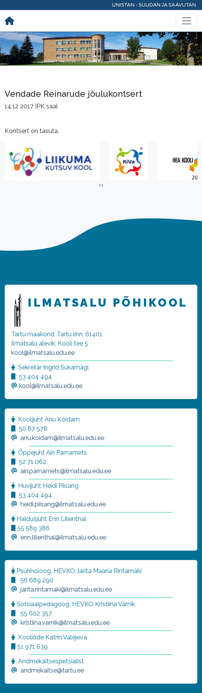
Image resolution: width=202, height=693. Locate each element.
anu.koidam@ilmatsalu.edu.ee (62, 438)
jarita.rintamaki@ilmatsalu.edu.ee (66, 589)
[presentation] (100, 185)
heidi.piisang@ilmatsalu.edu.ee (63, 504)
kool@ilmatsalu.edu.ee (43, 352)
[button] (15, 677)
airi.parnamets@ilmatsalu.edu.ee (65, 471)
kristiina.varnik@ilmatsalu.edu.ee (65, 622)
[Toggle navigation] (186, 21)
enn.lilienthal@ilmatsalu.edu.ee (63, 537)
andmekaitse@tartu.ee (52, 670)
